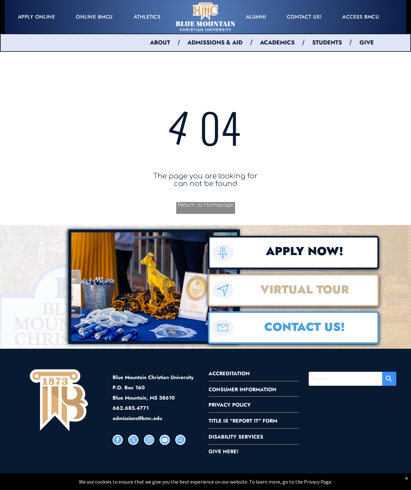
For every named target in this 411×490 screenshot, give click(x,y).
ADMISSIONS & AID (214, 42)
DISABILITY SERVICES (236, 436)
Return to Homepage (205, 205)
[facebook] (118, 441)
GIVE (367, 42)
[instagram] (149, 441)
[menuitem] (39, 17)
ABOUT (160, 42)
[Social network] (180, 441)
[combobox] (345, 379)
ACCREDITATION (229, 373)
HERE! (231, 451)
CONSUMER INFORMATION (242, 389)
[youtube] (165, 441)
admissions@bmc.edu (137, 418)
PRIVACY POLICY (230, 404)
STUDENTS (327, 42)
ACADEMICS (277, 42)
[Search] (389, 379)
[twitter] (133, 441)
